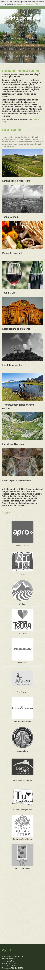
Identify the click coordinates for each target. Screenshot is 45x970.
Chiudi (37, 4)
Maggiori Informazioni (25, 4)
